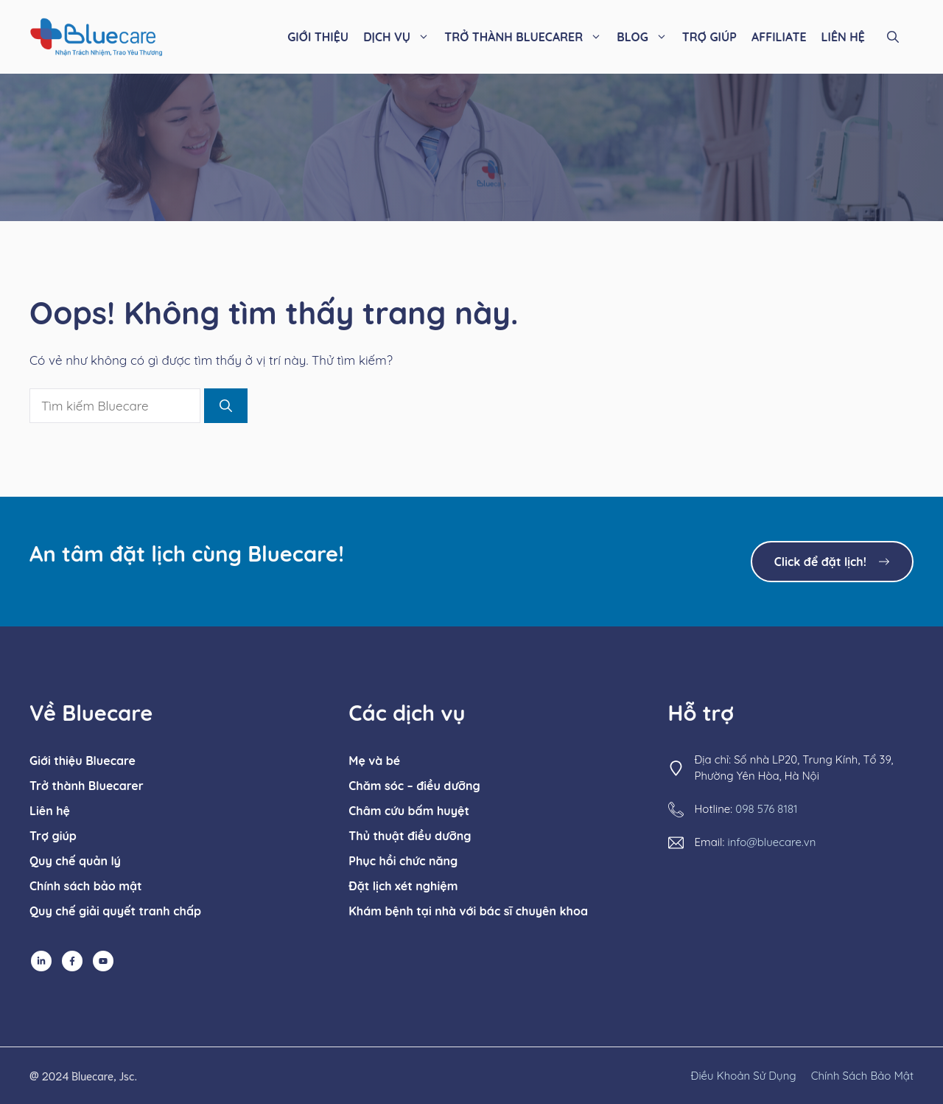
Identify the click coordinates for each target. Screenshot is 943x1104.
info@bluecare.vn (771, 842)
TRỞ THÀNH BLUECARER (526, 37)
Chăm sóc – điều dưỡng (414, 785)
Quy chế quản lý (75, 860)
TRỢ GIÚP (709, 36)
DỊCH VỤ (400, 37)
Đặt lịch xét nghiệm (403, 885)
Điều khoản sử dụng (743, 1076)
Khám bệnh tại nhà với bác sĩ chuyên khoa (468, 911)
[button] (893, 37)
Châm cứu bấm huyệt (408, 810)
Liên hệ (49, 810)
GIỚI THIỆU (317, 36)
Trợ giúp (53, 835)
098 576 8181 (766, 809)
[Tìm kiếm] (226, 406)
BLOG (646, 37)
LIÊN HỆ (843, 36)
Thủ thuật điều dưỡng (409, 835)
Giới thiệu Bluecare (82, 760)
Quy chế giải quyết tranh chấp (115, 911)
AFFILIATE (779, 36)
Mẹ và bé (374, 760)
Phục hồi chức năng (403, 860)
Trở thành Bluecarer (86, 785)
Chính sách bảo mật (85, 885)
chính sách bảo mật (862, 1076)
